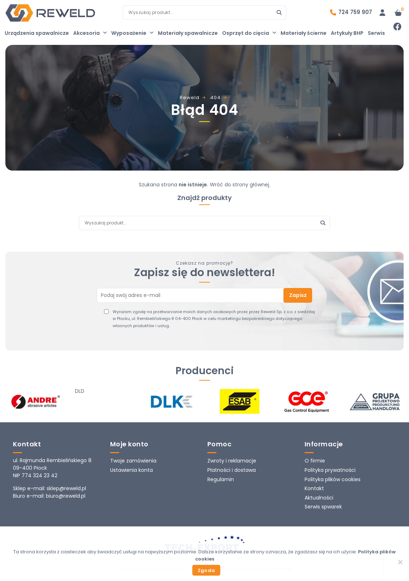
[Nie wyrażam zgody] (400, 562)
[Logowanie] (382, 12)
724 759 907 (355, 12)
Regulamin (220, 479)
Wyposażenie (132, 33)
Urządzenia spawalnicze (37, 33)
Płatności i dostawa (231, 470)
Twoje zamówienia (133, 460)
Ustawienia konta (131, 470)
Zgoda (206, 570)
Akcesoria (90, 33)
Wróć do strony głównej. (240, 184)
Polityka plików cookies (333, 479)
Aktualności (319, 497)
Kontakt (314, 488)
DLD (79, 391)
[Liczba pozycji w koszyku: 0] (398, 12)
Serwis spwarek (323, 506)
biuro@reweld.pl (65, 495)
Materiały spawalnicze (188, 33)
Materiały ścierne (303, 33)
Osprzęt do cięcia (249, 33)
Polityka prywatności (330, 470)
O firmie (315, 460)
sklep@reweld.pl (66, 488)
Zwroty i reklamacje (231, 460)
